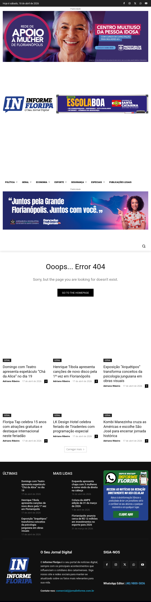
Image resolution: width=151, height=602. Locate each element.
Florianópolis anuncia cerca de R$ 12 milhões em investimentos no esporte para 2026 (84, 516)
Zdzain (63, 596)
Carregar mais (75, 447)
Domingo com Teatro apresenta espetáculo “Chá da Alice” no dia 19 (25, 371)
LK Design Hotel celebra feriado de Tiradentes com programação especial (72, 425)
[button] (143, 246)
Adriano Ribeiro (11, 380)
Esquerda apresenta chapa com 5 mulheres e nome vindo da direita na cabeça (85, 483)
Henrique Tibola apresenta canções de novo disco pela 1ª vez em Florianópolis (73, 371)
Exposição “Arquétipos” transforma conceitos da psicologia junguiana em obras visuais (121, 373)
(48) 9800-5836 (135, 572)
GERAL (7, 360)
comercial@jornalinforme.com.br (75, 580)
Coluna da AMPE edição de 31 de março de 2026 (84, 498)
